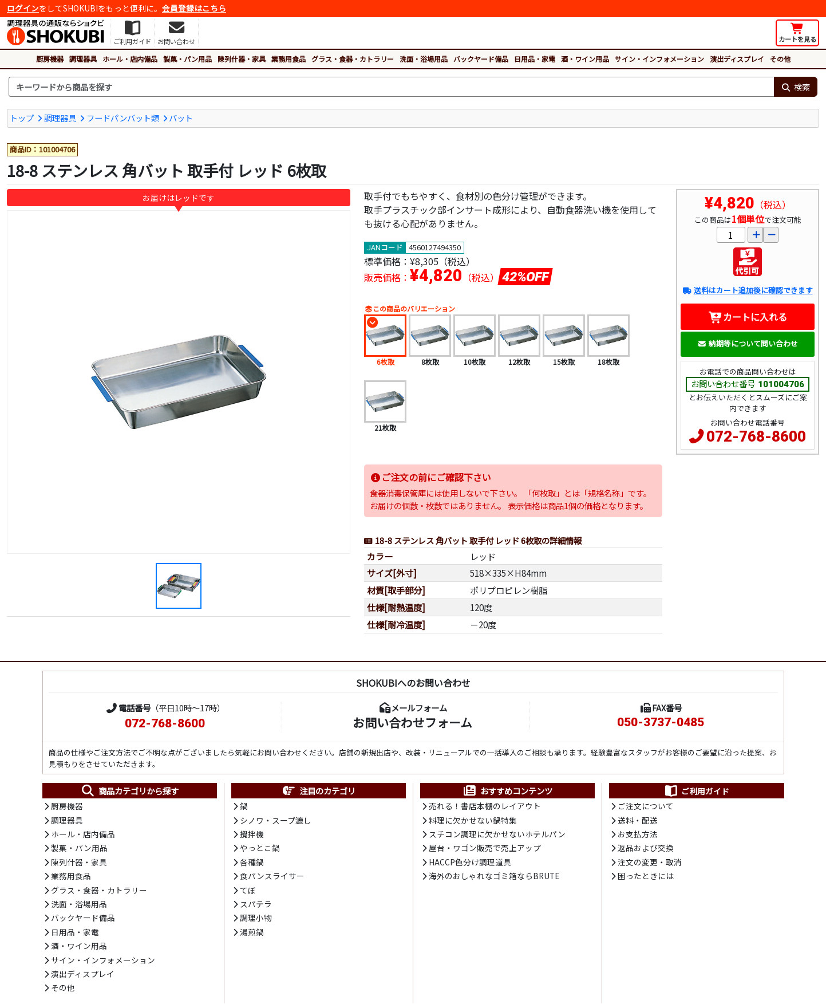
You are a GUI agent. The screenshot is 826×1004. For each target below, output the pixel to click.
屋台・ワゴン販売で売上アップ (485, 847)
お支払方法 (638, 834)
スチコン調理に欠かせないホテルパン (497, 834)
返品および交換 (646, 847)
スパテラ (256, 903)
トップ (22, 118)
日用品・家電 (534, 59)
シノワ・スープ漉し (275, 820)
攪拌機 (252, 834)
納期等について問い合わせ (748, 343)
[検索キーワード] (391, 87)
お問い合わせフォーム (412, 722)
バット (181, 118)
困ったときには (646, 875)
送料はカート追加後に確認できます (747, 290)
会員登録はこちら (194, 8)
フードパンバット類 (122, 118)
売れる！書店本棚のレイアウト (485, 806)
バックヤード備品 (480, 59)
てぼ (248, 890)
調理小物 (256, 917)
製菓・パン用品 (187, 59)
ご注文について (646, 806)
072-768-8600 (756, 436)
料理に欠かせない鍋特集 (473, 820)
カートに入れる (748, 317)
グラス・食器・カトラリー (352, 59)
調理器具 (83, 59)
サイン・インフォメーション (659, 59)
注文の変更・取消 (650, 862)
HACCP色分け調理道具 (470, 862)
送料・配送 (638, 820)
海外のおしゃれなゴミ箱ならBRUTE (494, 875)
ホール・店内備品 (129, 59)
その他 (780, 59)
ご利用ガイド (696, 791)
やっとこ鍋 (260, 847)
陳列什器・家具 (242, 59)
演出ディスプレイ (737, 59)
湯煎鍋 (252, 932)
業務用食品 (288, 59)
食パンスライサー (272, 875)
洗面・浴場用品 (424, 59)
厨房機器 (50, 59)
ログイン (23, 8)
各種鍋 (252, 862)
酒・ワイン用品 (585, 59)
